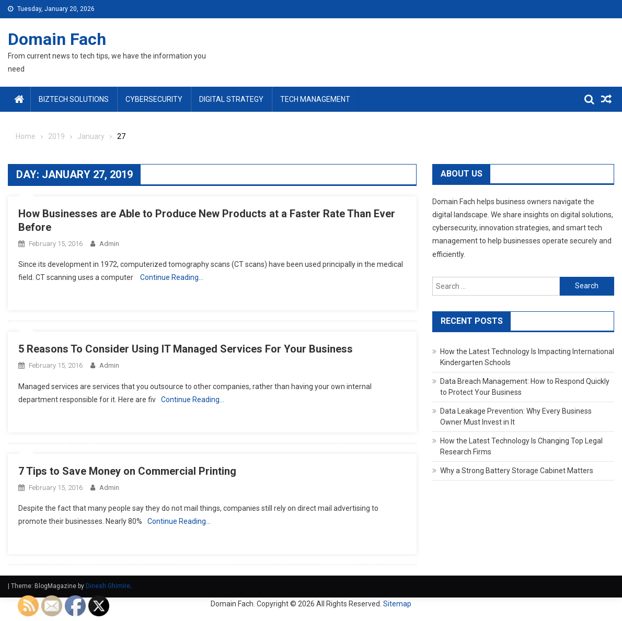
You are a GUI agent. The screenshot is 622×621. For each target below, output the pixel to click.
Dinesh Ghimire (108, 586)
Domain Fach (57, 39)
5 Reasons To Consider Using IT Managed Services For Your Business (185, 349)
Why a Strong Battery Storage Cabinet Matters (516, 470)
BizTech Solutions (74, 99)
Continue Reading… (171, 277)
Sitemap (397, 604)
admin (109, 244)
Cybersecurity (153, 99)
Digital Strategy (231, 99)
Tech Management (315, 99)
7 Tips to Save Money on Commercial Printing (127, 471)
